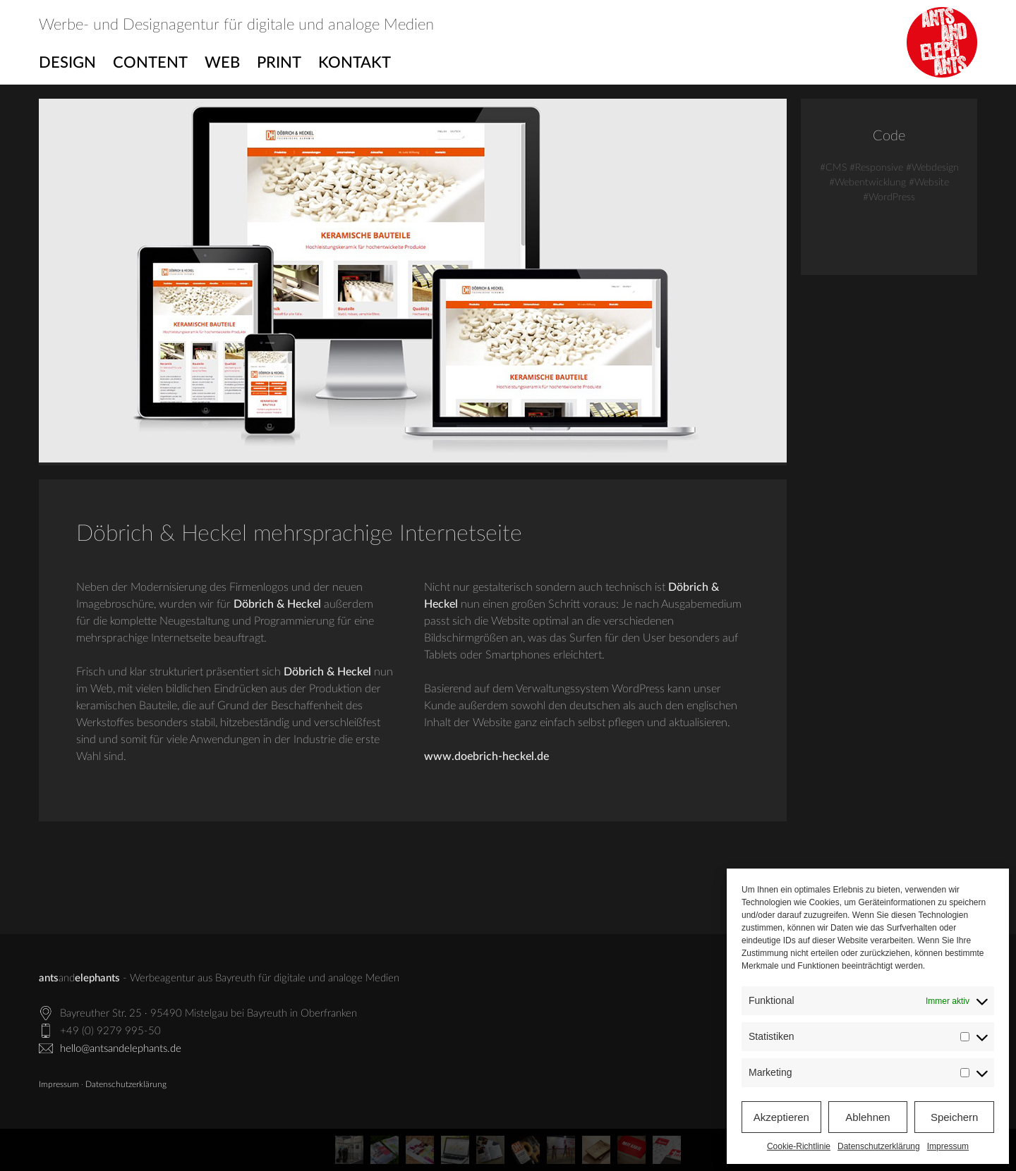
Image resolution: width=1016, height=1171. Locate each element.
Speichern (955, 1117)
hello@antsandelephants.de (120, 1048)
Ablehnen (867, 1117)
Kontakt (354, 62)
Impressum (948, 1146)
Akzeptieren (781, 1117)
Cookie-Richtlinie (798, 1146)
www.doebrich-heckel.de (486, 756)
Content (150, 62)
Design (67, 62)
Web (222, 62)
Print (279, 62)
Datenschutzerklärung (878, 1146)
